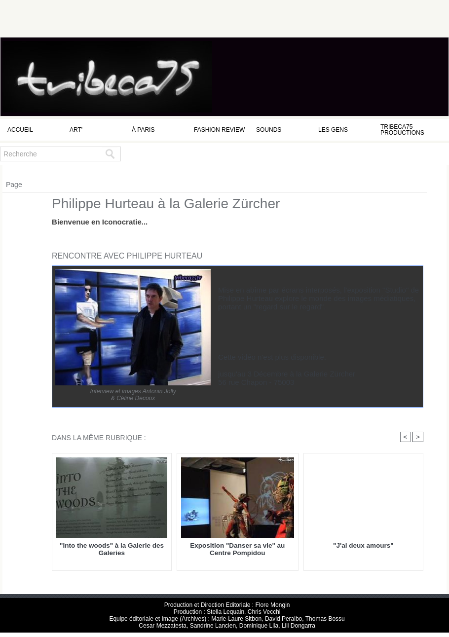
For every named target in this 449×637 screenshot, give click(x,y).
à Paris (143, 129)
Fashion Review (219, 129)
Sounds (268, 129)
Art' (76, 129)
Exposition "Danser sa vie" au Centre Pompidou (237, 549)
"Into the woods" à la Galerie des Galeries (112, 549)
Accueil (20, 129)
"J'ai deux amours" (363, 546)
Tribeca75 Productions (402, 129)
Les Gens (333, 129)
